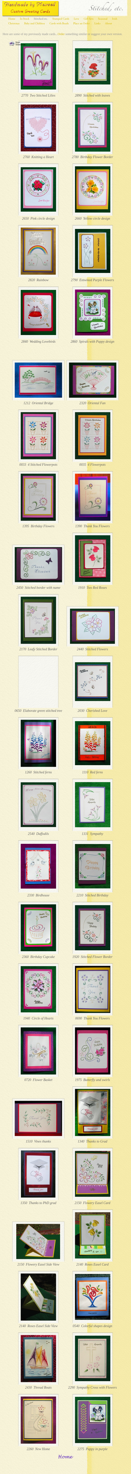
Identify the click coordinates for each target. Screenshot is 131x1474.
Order (61, 34)
